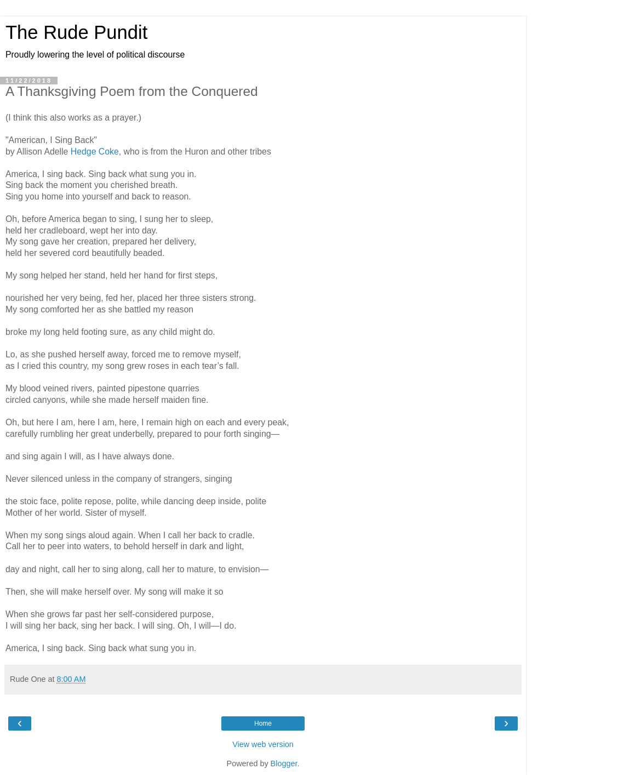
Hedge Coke (95, 151)
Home (263, 723)
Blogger (284, 763)
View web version (263, 744)
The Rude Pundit (76, 32)
